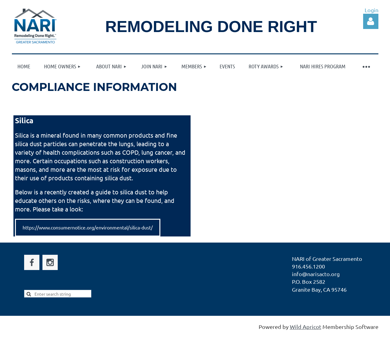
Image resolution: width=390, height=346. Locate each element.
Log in (370, 21)
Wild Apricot (305, 326)
